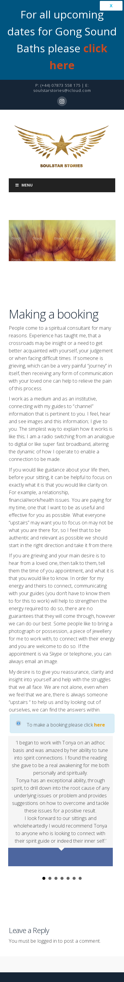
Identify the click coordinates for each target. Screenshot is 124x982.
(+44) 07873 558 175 (60, 67)
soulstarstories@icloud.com (62, 72)
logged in (47, 922)
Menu (24, 166)
